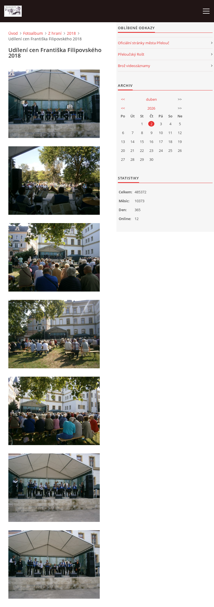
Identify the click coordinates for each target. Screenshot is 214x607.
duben (151, 99)
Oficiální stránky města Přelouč (143, 42)
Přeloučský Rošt (131, 54)
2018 (71, 33)
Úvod (13, 33)
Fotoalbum (33, 33)
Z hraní (55, 33)
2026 (151, 108)
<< (123, 99)
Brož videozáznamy (134, 65)
